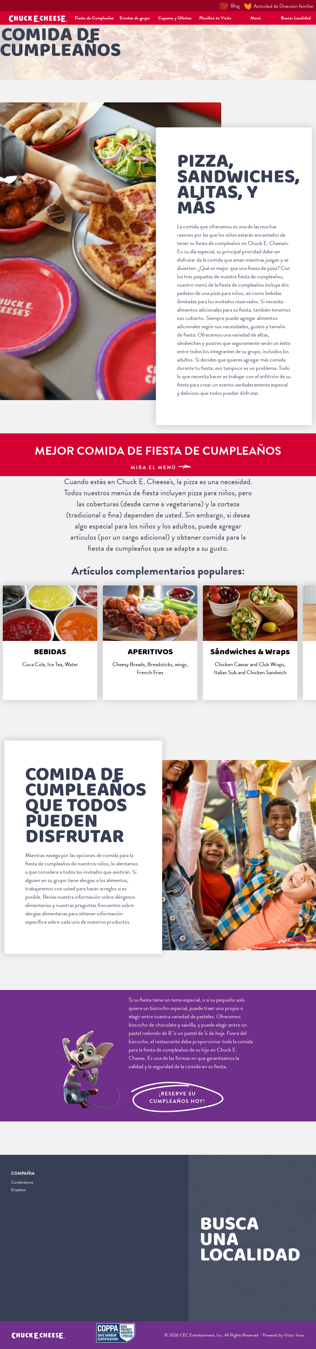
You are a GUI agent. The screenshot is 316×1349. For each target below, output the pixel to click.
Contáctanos (22, 1182)
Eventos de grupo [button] (135, 18)
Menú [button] (255, 18)
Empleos (18, 1189)
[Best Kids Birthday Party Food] (158, 454)
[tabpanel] (50, 642)
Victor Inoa (294, 1335)
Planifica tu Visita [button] (215, 18)
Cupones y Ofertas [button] (174, 18)
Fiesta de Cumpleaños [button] (94, 18)
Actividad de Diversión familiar (279, 6)
